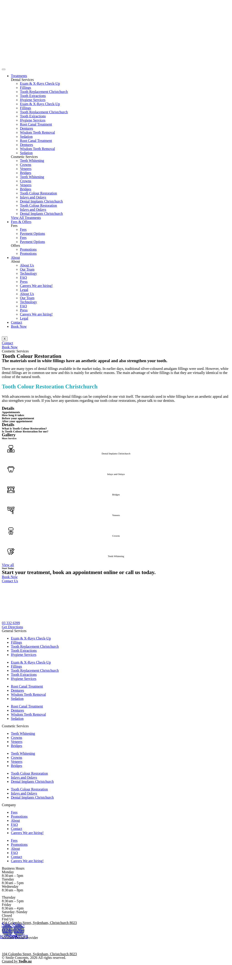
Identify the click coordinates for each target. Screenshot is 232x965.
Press (24, 282)
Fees (23, 229)
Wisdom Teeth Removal (37, 132)
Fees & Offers (21, 222)
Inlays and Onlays (33, 197)
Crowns (25, 165)
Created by (17, 961)
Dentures (26, 128)
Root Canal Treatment (36, 124)
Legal (24, 290)
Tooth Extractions (33, 96)
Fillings (25, 88)
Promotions (28, 249)
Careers (36, 286)
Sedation (26, 136)
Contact (16, 322)
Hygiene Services (32, 100)
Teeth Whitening (32, 160)
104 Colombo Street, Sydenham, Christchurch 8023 (39, 923)
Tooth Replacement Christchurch (44, 92)
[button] (26, 218)
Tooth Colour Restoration (38, 193)
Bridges (25, 173)
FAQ (23, 277)
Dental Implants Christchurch (41, 201)
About (15, 257)
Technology (28, 273)
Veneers (25, 169)
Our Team (27, 269)
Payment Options (32, 233)
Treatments (19, 76)
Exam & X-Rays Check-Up (40, 83)
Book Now (19, 326)
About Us (27, 265)
